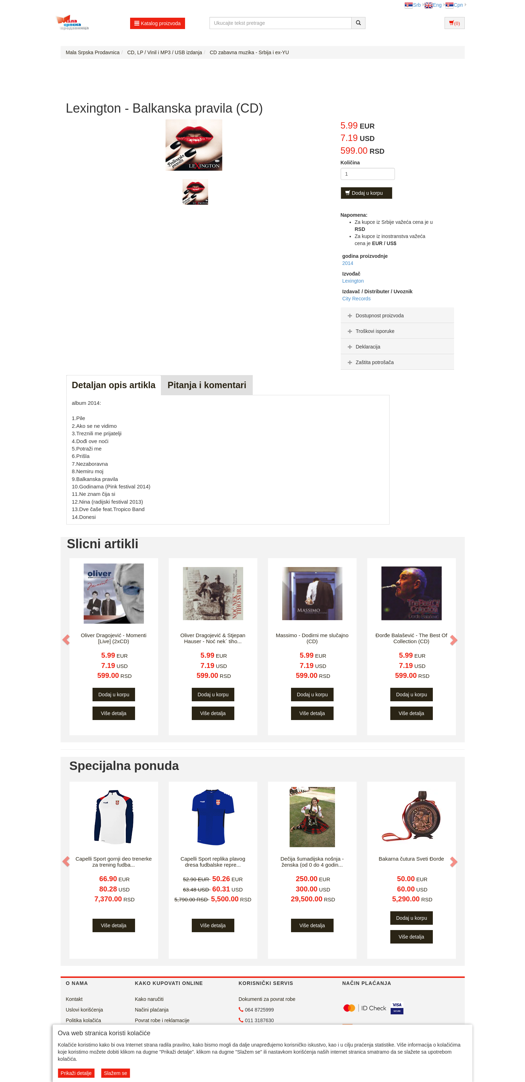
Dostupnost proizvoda (375, 315)
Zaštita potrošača (370, 362)
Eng (433, 5)
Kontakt (74, 999)
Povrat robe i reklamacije (162, 1020)
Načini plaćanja (152, 1010)
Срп (454, 5)
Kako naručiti (149, 999)
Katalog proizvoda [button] (157, 23)
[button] (67, 639)
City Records (356, 298)
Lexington (353, 281)
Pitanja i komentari (207, 385)
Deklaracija (363, 347)
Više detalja (113, 713)
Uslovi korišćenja (84, 1010)
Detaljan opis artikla (114, 385)
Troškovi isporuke (370, 331)
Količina (350, 162)
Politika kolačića (83, 1020)
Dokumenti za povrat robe (267, 999)
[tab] (397, 315)
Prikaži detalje (76, 1073)
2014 (347, 263)
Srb (412, 5)
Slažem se (115, 1073)
